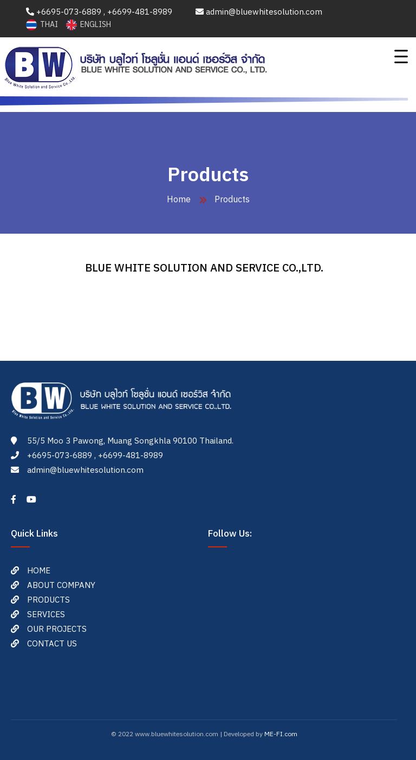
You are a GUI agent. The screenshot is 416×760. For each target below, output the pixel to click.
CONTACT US (52, 644)
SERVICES (46, 615)
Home (179, 200)
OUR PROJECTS (57, 629)
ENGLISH (88, 24)
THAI (43, 24)
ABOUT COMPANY (61, 585)
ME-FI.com (280, 734)
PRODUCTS (48, 600)
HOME (38, 571)
